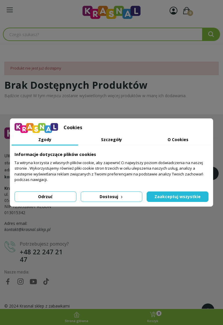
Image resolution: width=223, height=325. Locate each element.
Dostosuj (112, 196)
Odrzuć (45, 196)
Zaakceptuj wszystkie (177, 196)
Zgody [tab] (44, 139)
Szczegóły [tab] (111, 139)
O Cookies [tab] (178, 139)
